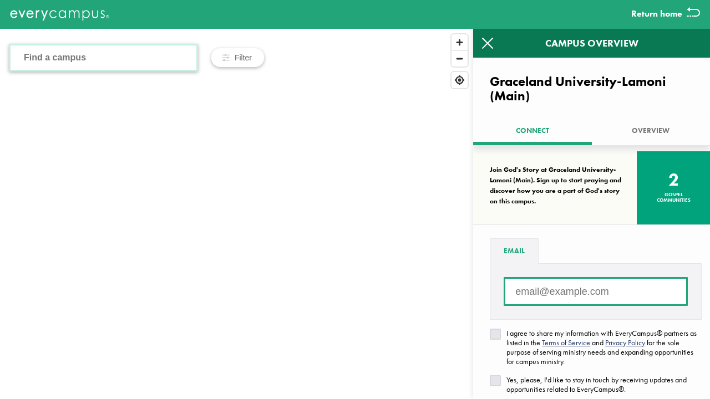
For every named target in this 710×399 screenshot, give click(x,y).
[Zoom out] (460, 58)
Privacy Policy (625, 342)
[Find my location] (460, 80)
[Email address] (596, 291)
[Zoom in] (460, 42)
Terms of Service (566, 342)
